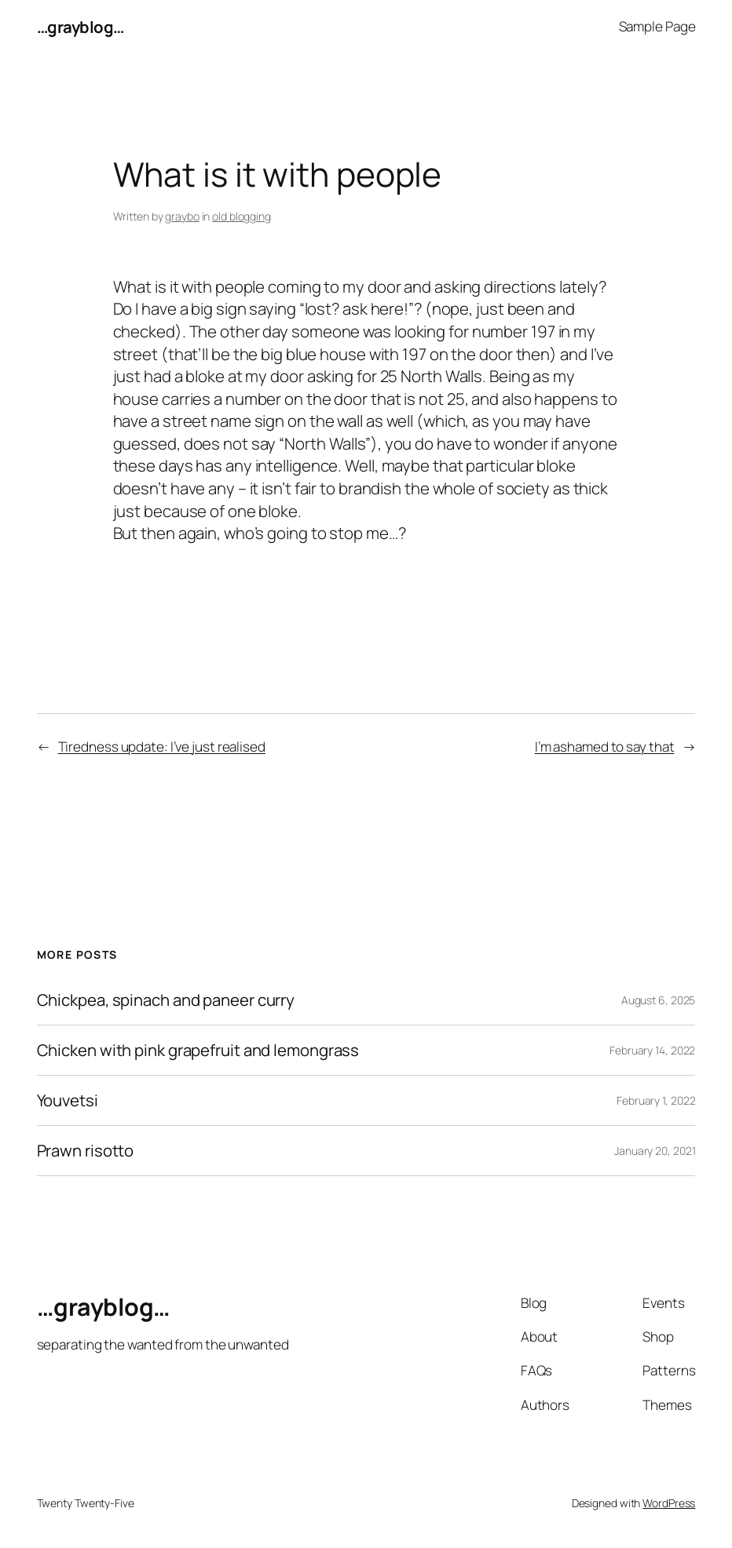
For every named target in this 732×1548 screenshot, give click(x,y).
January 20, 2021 (654, 1150)
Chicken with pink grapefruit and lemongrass (198, 1050)
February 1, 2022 (656, 1100)
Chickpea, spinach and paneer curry (166, 1000)
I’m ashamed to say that (605, 747)
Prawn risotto (85, 1151)
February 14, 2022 (652, 1050)
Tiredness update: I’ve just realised (161, 747)
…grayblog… (80, 27)
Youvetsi (67, 1100)
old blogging (241, 216)
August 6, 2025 (658, 1000)
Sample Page (657, 26)
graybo (182, 216)
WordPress (668, 1502)
